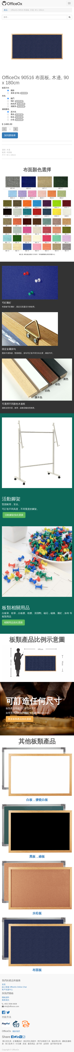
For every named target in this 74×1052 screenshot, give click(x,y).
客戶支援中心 (7, 990)
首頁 (4, 984)
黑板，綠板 (37, 856)
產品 (5, 10)
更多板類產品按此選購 (19, 719)
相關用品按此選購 (13, 622)
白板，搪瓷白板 (37, 799)
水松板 (37, 913)
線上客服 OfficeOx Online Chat (14, 987)
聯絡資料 (5, 997)
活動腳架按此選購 (14, 515)
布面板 (37, 970)
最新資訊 (5, 1000)
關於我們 (16, 1031)
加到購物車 (10, 135)
